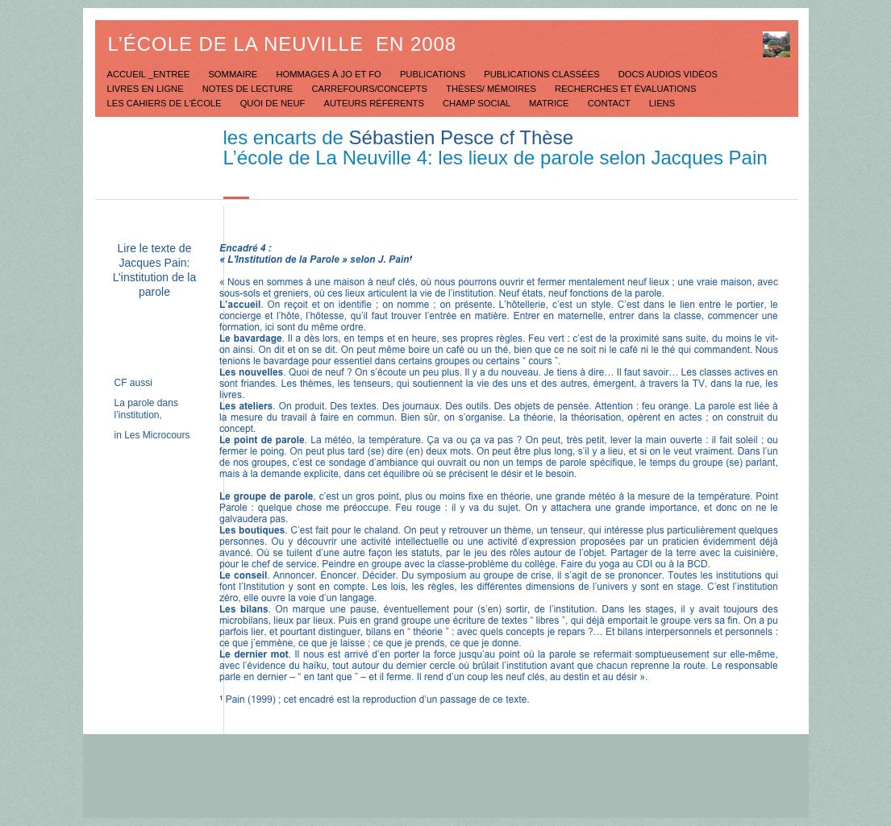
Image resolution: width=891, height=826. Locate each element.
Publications (434, 74)
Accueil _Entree (150, 74)
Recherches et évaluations (625, 88)
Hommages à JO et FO (329, 74)
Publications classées (543, 74)
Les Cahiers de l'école (165, 103)
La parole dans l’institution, (146, 409)
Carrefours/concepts (370, 88)
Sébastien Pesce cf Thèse (461, 137)
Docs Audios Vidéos (668, 74)
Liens (662, 103)
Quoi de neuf (274, 103)
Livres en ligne (146, 88)
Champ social (478, 103)
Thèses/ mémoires (492, 88)
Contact (610, 103)
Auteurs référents (375, 103)
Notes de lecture (249, 88)
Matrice (550, 103)
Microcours (166, 435)
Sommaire (234, 74)
